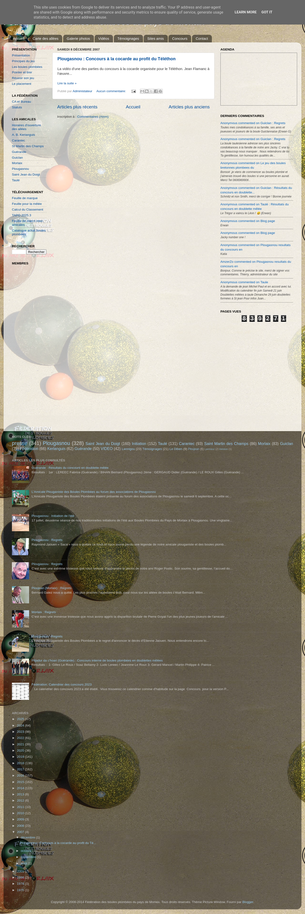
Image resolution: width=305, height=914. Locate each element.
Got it (266, 12)
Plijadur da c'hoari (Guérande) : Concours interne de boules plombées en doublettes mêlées (97, 660)
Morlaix (17, 163)
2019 (21, 756)
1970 (21, 890)
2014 (21, 788)
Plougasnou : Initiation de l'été (52, 516)
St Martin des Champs (28, 146)
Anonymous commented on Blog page (247, 221)
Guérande (19, 152)
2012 (21, 800)
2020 (21, 750)
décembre (28, 837)
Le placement (21, 84)
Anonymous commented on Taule (244, 282)
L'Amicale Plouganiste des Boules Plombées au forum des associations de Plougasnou (93, 492)
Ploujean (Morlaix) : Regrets (51, 588)
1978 (21, 883)
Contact (202, 38)
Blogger (247, 902)
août (24, 863)
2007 (21, 832)
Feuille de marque (25, 198)
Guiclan (17, 157)
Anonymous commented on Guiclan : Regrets (252, 123)
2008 (21, 826)
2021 (21, 744)
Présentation (21, 55)
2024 (21, 725)
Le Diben (175, 449)
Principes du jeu (23, 61)
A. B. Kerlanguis (23, 134)
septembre (29, 857)
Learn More (246, 12)
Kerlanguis (56, 448)
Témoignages (128, 38)
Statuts (17, 107)
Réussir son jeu (23, 78)
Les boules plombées (27, 67)
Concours (179, 38)
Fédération (29, 448)
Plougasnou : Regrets (46, 540)
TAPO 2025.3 (21, 215)
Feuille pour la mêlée (27, 204)
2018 (21, 763)
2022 (21, 738)
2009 (21, 819)
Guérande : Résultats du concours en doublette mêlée (69, 468)
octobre (26, 851)
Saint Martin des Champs (226, 443)
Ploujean (193, 449)
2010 (21, 813)
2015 (21, 782)
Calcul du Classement (27, 209)
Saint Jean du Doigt (26, 174)
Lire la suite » (66, 83)
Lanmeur (209, 449)
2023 (21, 731)
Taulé (16, 180)
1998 (21, 877)
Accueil (18, 38)
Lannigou (128, 449)
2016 (21, 775)
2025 (21, 719)
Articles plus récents (77, 106)
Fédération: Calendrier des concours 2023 (61, 684)
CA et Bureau (21, 101)
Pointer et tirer (22, 72)
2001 (21, 871)
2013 (21, 794)
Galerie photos (78, 38)
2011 (21, 807)
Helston (223, 449)
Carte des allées (45, 38)
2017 (21, 769)
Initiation (139, 443)
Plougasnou (20, 169)
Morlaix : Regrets (43, 612)
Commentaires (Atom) (93, 116)
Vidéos (103, 38)
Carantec (18, 140)
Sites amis (155, 38)
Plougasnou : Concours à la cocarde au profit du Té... (58, 843)
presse (19, 443)
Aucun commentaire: (112, 91)
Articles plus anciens (189, 106)
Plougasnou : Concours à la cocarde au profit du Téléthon (116, 58)
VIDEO (107, 448)
